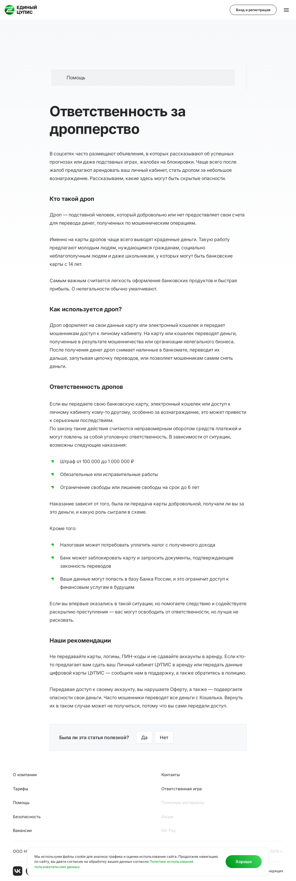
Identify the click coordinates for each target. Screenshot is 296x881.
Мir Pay (168, 830)
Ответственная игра (181, 788)
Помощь (21, 802)
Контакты (170, 774)
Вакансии (22, 830)
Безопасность (27, 816)
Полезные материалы (182, 802)
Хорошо (244, 861)
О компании (25, 774)
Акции (167, 816)
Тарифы (20, 788)
